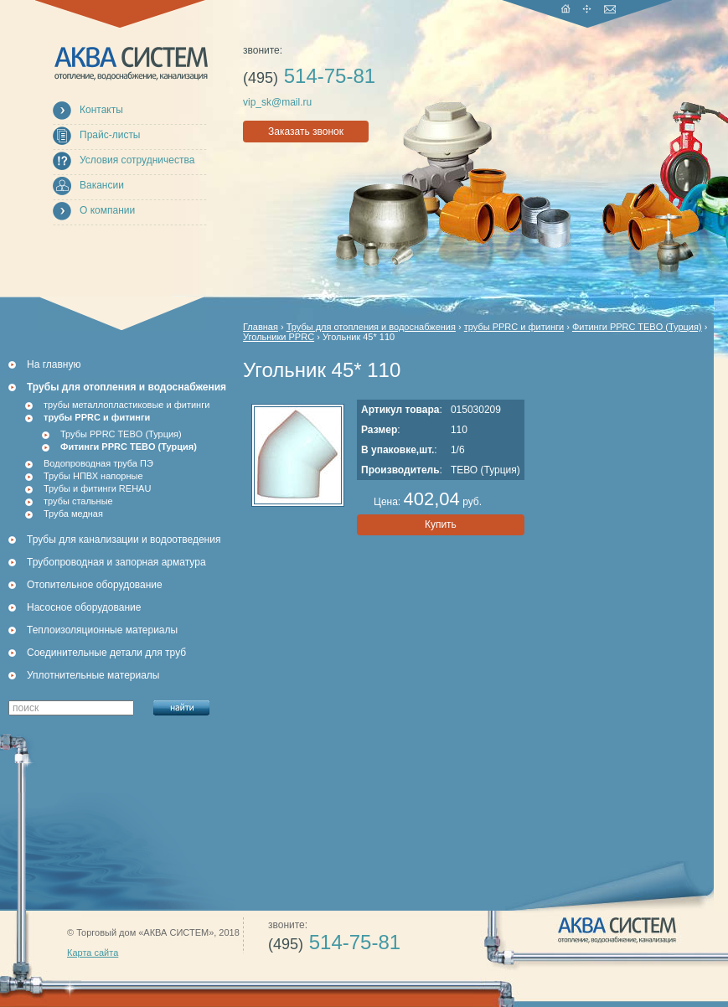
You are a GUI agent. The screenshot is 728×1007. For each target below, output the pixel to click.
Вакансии (102, 185)
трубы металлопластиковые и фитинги (126, 405)
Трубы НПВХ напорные (93, 476)
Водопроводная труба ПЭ (98, 463)
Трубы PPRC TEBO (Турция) (121, 434)
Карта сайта (92, 953)
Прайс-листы (110, 135)
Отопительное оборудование (95, 585)
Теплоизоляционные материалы (102, 630)
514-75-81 (309, 76)
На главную (53, 364)
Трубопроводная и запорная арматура (116, 562)
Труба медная (73, 514)
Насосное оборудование (84, 607)
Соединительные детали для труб (106, 652)
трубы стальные (78, 501)
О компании (107, 210)
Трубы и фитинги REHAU (97, 488)
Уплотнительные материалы (93, 675)
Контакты (101, 110)
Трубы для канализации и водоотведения (123, 539)
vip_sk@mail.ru (277, 102)
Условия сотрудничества (137, 160)
